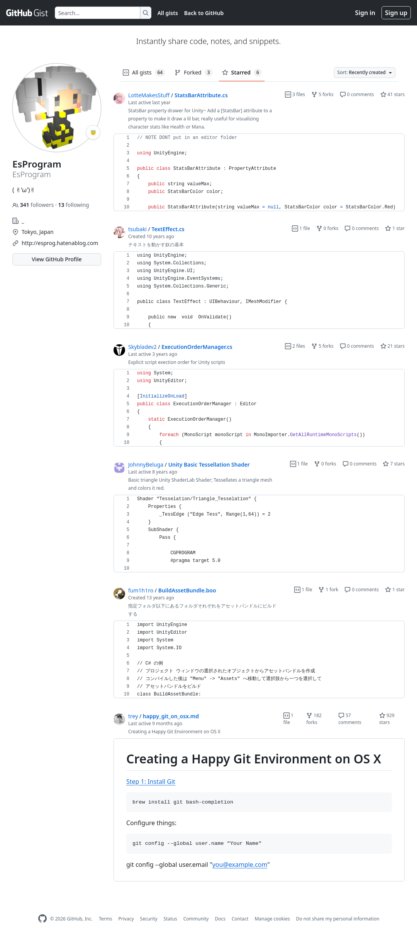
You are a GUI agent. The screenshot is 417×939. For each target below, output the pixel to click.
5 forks (322, 94)
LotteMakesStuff (149, 95)
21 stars (392, 346)
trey (133, 716)
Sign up (396, 12)
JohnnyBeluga (145, 464)
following (73, 204)
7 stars (394, 463)
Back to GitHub (204, 13)
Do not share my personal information (338, 918)
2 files (295, 346)
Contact (240, 918)
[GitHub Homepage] (42, 919)
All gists (168, 13)
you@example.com (240, 864)
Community (196, 918)
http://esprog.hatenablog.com (60, 243)
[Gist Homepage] (27, 12)
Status (170, 918)
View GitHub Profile (56, 259)
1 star (395, 228)
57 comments (349, 719)
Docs (220, 918)
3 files (295, 94)
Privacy (126, 918)
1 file (301, 228)
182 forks (314, 719)
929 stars (387, 719)
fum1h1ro (140, 590)
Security (149, 918)
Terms (105, 918)
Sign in (365, 12)
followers (33, 204)
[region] (259, 172)
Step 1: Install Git (150, 781)
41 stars (392, 94)
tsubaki (137, 229)
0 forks (327, 228)
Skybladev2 (142, 346)
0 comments (357, 94)
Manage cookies (272, 918)
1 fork (328, 589)
